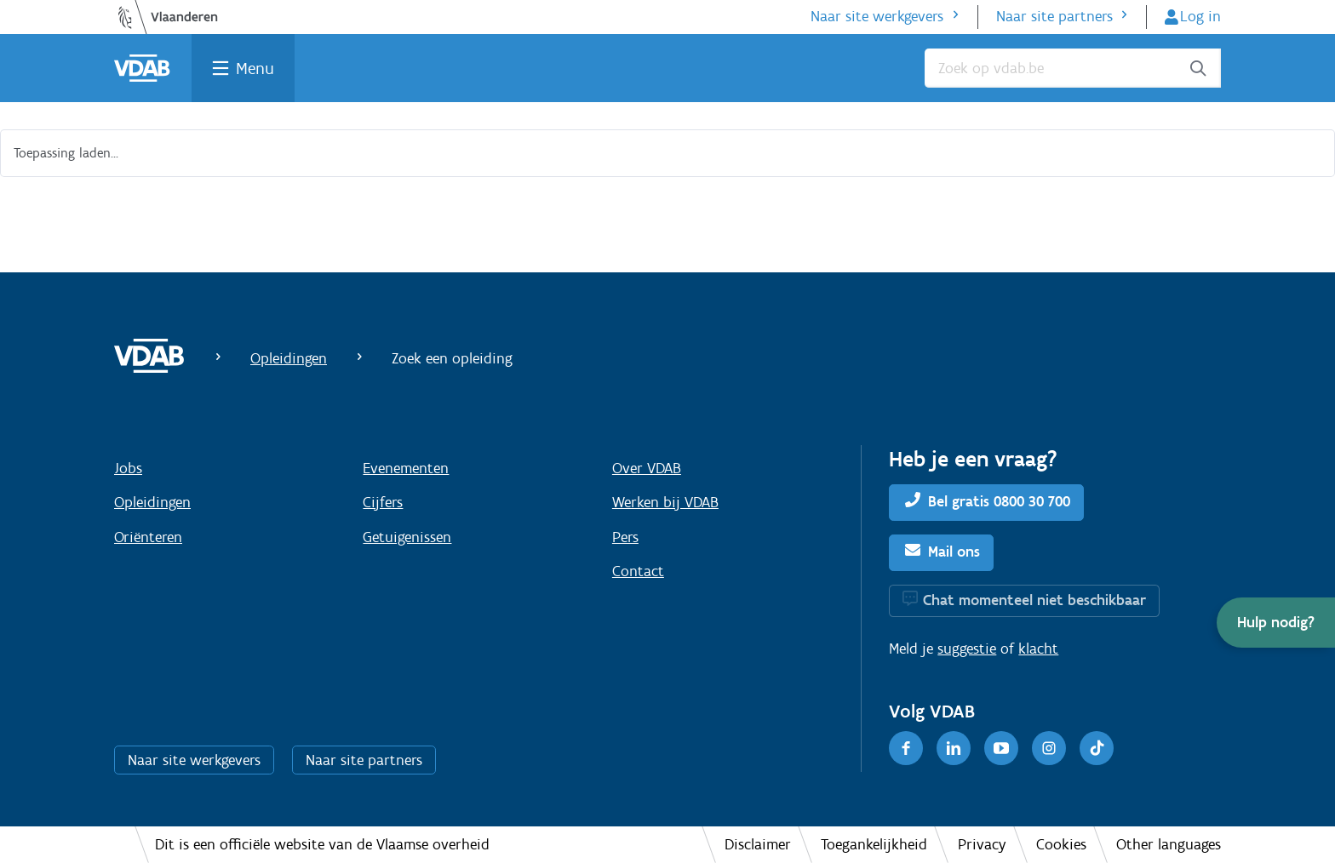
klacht (1038, 648)
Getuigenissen (407, 537)
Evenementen (406, 468)
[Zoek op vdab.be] (1073, 68)
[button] (1276, 622)
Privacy (982, 844)
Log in (1200, 16)
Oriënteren (148, 537)
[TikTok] (1097, 748)
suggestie (966, 648)
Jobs (128, 468)
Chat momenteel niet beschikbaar (1034, 600)
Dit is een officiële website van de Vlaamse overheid (322, 844)
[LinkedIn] (954, 748)
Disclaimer (758, 844)
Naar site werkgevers (877, 16)
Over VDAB (646, 468)
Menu (255, 68)
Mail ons (954, 551)
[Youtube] (1001, 748)
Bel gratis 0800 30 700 (999, 501)
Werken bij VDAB (665, 502)
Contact (638, 571)
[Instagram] (1049, 748)
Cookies (1061, 844)
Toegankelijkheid (874, 844)
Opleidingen (288, 358)
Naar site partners (1054, 16)
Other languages (1168, 844)
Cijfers (383, 502)
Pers (625, 537)
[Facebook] (906, 748)
